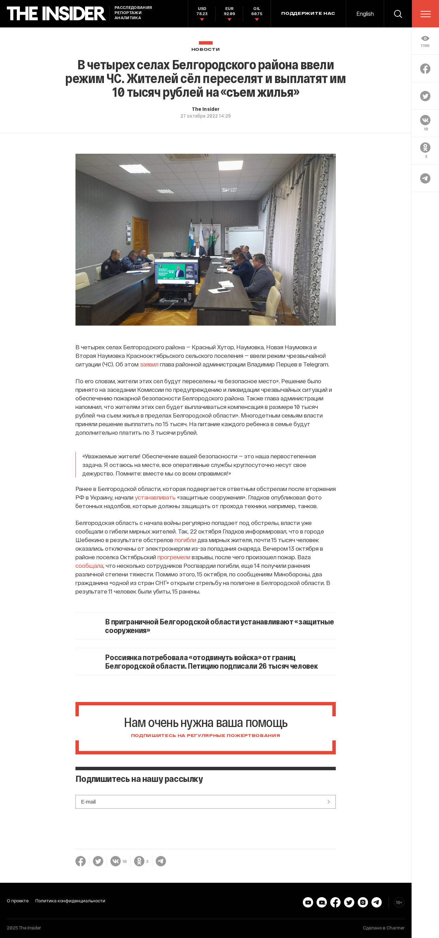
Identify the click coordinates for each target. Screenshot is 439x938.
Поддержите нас (308, 14)
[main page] (56, 13)
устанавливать (155, 497)
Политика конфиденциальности (70, 900)
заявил (149, 364)
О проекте (17, 900)
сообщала (89, 565)
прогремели (173, 556)
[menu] (425, 14)
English (365, 13)
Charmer (396, 927)
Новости (205, 49)
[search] (398, 13)
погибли (185, 539)
